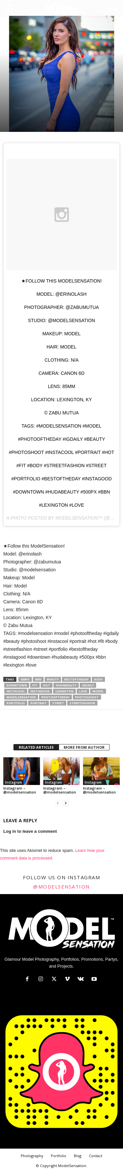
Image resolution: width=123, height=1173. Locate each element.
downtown (17, 685)
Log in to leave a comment (30, 831)
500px (25, 679)
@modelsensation (61, 886)
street (58, 703)
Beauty (53, 679)
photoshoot (87, 697)
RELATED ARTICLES (36, 747)
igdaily (88, 685)
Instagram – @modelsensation (19, 790)
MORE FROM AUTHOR (84, 747)
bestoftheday (76, 679)
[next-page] (65, 803)
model (98, 691)
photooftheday (55, 697)
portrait (39, 703)
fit (34, 685)
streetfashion (82, 703)
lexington (64, 691)
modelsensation (21, 697)
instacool (16, 691)
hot (46, 685)
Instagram (13, 782)
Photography (32, 1155)
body (98, 679)
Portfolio (58, 1155)
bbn (38, 679)
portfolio (16, 703)
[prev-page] (57, 803)
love (83, 691)
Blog (77, 1155)
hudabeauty (66, 685)
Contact (95, 1155)
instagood (40, 691)
